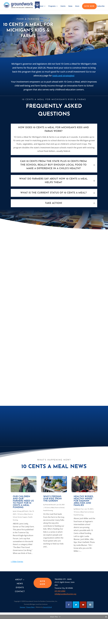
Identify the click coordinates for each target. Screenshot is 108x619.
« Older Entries (17, 561)
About (41, 6)
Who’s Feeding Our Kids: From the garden (52, 498)
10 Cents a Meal (22, 514)
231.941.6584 (60, 591)
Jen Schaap (18, 511)
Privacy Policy (30, 607)
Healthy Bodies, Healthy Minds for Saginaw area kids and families (84, 500)
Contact (20, 591)
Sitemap (22, 607)
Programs (52, 6)
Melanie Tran (79, 509)
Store (77, 6)
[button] (35, 7)
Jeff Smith (25, 511)
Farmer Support (22, 517)
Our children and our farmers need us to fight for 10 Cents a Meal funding (23, 502)
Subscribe (101, 6)
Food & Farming (48, 510)
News (70, 6)
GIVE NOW (89, 6)
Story (47, 607)
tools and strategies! (63, 75)
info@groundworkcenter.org (65, 594)
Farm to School (59, 507)
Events (63, 6)
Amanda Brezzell (50, 505)
